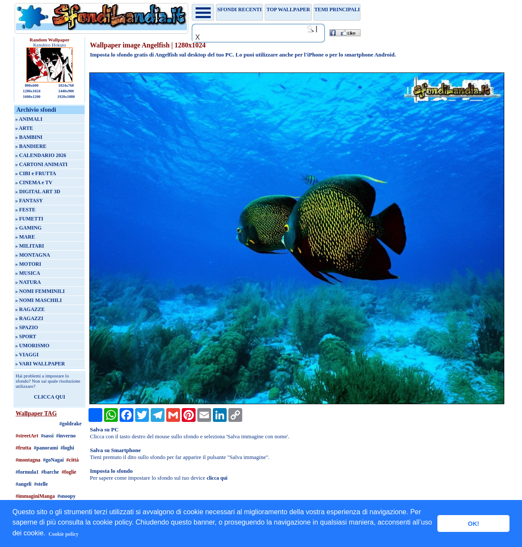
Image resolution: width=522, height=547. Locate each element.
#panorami (46, 448)
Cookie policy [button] (63, 534)
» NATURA (28, 282)
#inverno (66, 436)
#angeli (24, 484)
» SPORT (25, 336)
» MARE (25, 237)
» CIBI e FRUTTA (35, 173)
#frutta (23, 448)
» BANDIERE (30, 146)
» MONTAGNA (32, 255)
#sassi (47, 436)
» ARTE (24, 128)
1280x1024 (32, 91)
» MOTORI (28, 264)
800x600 (31, 85)
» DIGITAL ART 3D (37, 192)
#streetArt (27, 436)
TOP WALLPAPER (288, 9)
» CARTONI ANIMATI (41, 164)
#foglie (69, 472)
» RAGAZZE (29, 309)
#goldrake (71, 424)
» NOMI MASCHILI (38, 300)
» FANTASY (29, 201)
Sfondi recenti (239, 9)
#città (72, 460)
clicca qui (217, 478)
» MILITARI (29, 246)
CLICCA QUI (49, 397)
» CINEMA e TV (33, 182)
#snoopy (66, 496)
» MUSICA (27, 273)
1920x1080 (66, 96)
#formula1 (27, 472)
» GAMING (28, 228)
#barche (50, 472)
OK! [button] (473, 523)
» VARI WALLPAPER (40, 364)
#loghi (67, 448)
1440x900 (66, 91)
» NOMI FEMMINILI (40, 291)
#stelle (41, 484)
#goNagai (53, 460)
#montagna (28, 460)
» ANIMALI (28, 119)
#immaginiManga (35, 496)
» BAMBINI (28, 137)
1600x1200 (32, 96)
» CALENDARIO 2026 (40, 155)
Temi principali (337, 9)
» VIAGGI (26, 355)
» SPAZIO (26, 327)
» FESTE (25, 210)
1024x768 (66, 85)
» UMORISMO (32, 346)
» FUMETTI (29, 219)
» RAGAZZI (29, 318)
